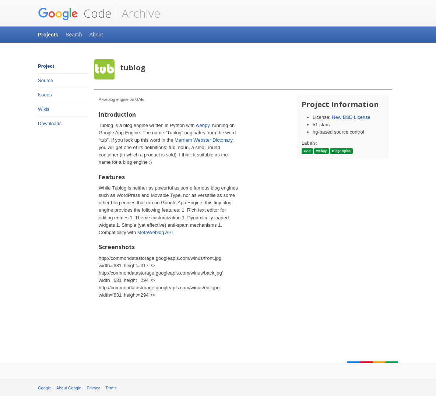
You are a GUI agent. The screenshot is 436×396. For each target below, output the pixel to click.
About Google (68, 388)
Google (44, 388)
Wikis (43, 109)
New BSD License (351, 117)
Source (45, 80)
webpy (203, 125)
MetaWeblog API (155, 232)
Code (75, 13)
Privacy (93, 388)
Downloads (49, 123)
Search (74, 35)
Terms (111, 388)
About (96, 35)
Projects (48, 35)
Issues (45, 95)
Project (46, 66)
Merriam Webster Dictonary (203, 140)
